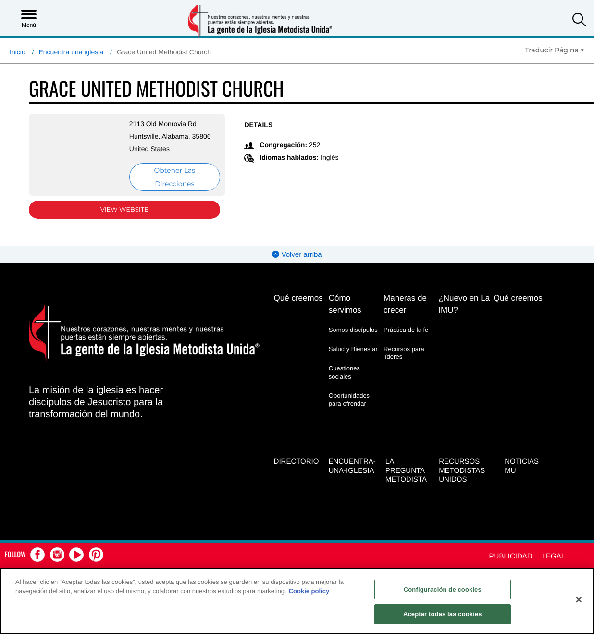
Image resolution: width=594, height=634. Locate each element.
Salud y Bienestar (353, 349)
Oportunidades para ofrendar (349, 399)
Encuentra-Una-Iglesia (351, 465)
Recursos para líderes (404, 352)
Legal (553, 556)
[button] (579, 21)
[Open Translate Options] (554, 50)
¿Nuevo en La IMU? (464, 304)
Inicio (17, 52)
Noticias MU (522, 465)
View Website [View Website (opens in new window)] (120, 210)
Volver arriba (297, 255)
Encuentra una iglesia (70, 52)
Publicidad (510, 556)
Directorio (296, 460)
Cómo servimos (345, 304)
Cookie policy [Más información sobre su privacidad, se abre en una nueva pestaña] (309, 591)
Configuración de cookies (443, 589)
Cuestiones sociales (344, 372)
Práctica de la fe (406, 329)
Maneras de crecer (405, 304)
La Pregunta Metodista (406, 469)
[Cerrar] (578, 599)
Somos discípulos (353, 329)
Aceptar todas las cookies (442, 614)
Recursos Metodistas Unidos (462, 469)
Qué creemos (298, 298)
